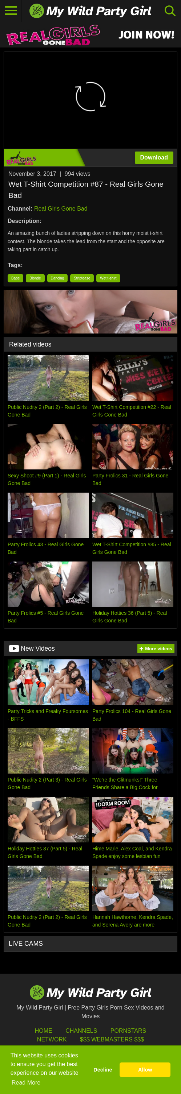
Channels (81, 1031)
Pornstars (128, 1031)
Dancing (57, 278)
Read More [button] (26, 1083)
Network (52, 1039)
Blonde (35, 278)
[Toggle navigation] (11, 11)
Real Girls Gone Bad (61, 209)
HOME (43, 1031)
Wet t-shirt (108, 278)
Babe (15, 278)
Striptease (82, 278)
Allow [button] (145, 1070)
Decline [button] (102, 1070)
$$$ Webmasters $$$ (112, 1039)
